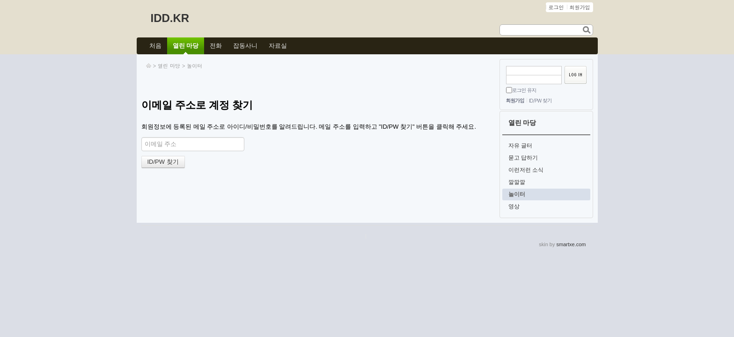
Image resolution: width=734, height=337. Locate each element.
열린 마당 (169, 65)
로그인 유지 (524, 90)
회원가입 (515, 100)
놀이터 (194, 65)
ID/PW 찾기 (540, 100)
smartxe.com (571, 244)
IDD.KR (170, 18)
